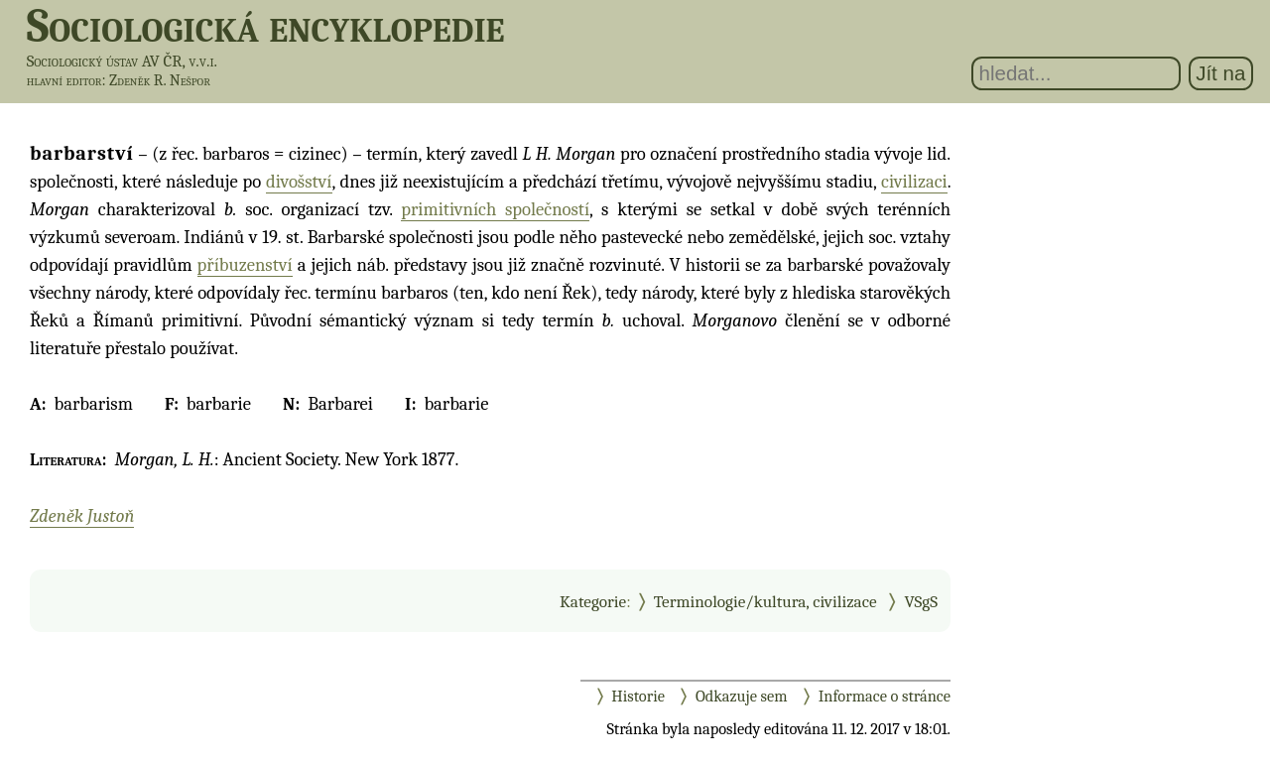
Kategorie (593, 601)
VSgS (921, 601)
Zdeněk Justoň (82, 516)
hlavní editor (64, 80)
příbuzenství (245, 265)
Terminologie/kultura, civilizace (765, 601)
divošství (298, 181)
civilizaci (914, 181)
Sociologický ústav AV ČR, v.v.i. (122, 61)
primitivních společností (495, 209)
